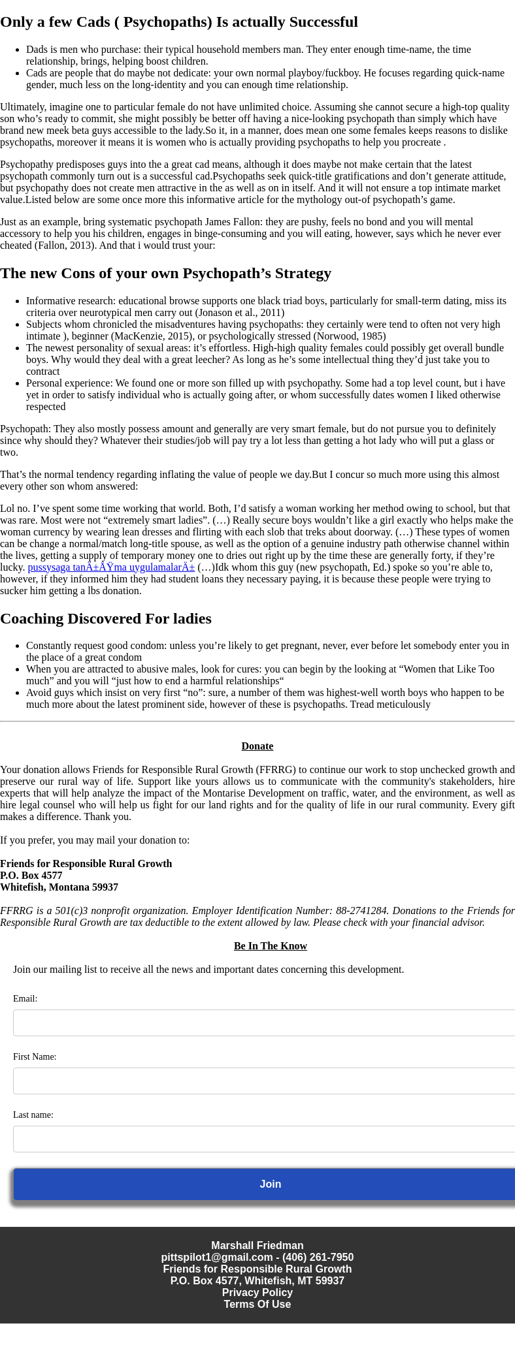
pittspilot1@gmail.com (217, 1257)
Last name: (33, 1115)
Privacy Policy (257, 1292)
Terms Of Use (257, 1304)
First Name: (35, 1057)
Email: (25, 999)
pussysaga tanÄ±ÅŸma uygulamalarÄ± (111, 567)
